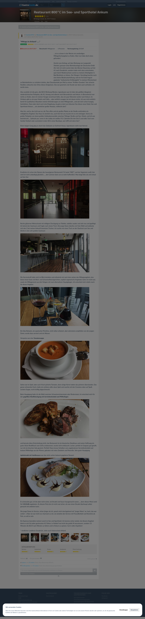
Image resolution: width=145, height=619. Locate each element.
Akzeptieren (134, 610)
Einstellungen (123, 610)
